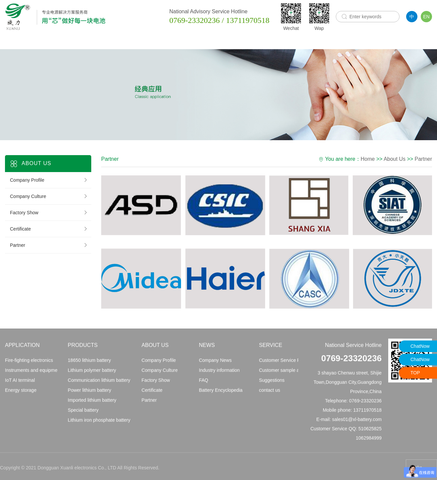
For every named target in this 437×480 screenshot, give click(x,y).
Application (73, 41)
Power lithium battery (89, 392)
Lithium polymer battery (92, 372)
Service (289, 41)
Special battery (83, 412)
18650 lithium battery (89, 362)
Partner (49, 245)
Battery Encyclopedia (221, 392)
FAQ (203, 382)
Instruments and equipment (33, 372)
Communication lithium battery (99, 382)
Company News (215, 362)
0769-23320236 (351, 360)
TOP (415, 372)
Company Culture (49, 196)
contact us (269, 392)
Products (125, 41)
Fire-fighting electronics (29, 362)
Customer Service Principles (288, 362)
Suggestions (271, 382)
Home (18, 41)
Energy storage (20, 392)
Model (342, 41)
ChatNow (420, 346)
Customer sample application (289, 372)
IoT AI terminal (20, 382)
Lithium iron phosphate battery (99, 422)
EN (426, 16)
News (232, 41)
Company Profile (49, 180)
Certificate (49, 229)
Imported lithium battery (92, 402)
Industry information (219, 372)
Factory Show (49, 213)
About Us (181, 41)
